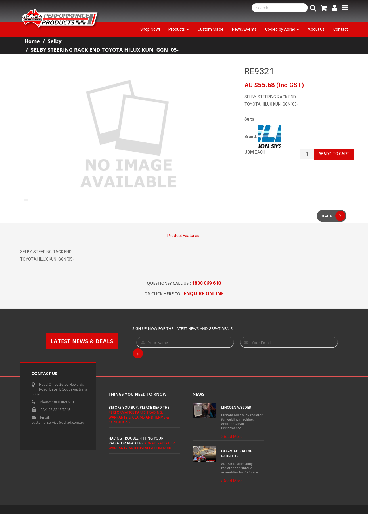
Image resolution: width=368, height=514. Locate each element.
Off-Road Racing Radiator (237, 453)
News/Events (244, 29)
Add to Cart (334, 154)
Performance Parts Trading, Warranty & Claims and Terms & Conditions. (139, 417)
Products (178, 29)
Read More (232, 436)
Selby (55, 41)
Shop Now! (150, 29)
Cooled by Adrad (282, 29)
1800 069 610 (206, 283)
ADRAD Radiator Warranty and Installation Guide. (142, 445)
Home (32, 41)
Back (333, 216)
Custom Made (210, 29)
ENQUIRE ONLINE (204, 293)
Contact (340, 29)
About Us (316, 29)
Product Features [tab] (183, 235)
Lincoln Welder (236, 407)
